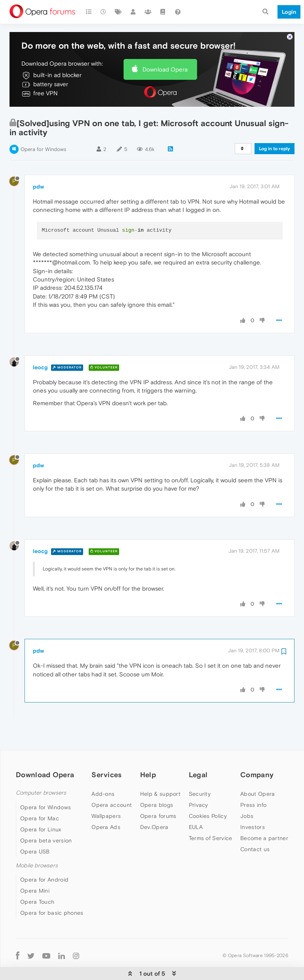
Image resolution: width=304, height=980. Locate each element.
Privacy (198, 781)
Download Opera (165, 45)
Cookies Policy (208, 792)
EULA (196, 803)
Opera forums (158, 792)
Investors (252, 803)
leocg (40, 343)
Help (148, 750)
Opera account (111, 781)
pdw (38, 162)
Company (257, 750)
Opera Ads (105, 803)
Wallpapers (106, 792)
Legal (198, 750)
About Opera (257, 770)
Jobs (246, 792)
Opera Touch (37, 877)
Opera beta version (46, 816)
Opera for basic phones (52, 889)
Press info (253, 781)
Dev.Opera (154, 803)
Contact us (255, 825)
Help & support (160, 770)
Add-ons (102, 770)
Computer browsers (41, 768)
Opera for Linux (40, 805)
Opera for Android (44, 855)
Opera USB (35, 827)
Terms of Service (210, 814)
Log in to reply (274, 124)
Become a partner (264, 814)
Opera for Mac (39, 794)
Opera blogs (156, 781)
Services (106, 750)
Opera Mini (34, 866)
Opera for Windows (43, 125)
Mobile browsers (37, 841)
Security (200, 770)
